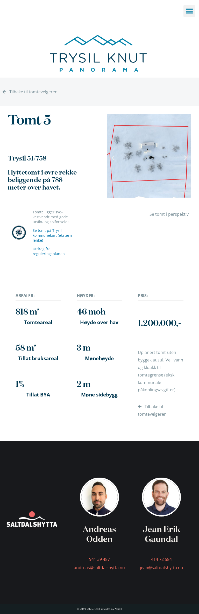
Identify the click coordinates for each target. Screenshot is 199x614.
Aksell (118, 609)
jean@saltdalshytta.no (161, 567)
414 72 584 (161, 559)
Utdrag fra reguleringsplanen (49, 251)
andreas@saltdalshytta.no (99, 567)
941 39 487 (99, 559)
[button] (113, 157)
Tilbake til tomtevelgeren (30, 92)
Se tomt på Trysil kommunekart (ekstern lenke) (52, 235)
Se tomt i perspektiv (169, 214)
